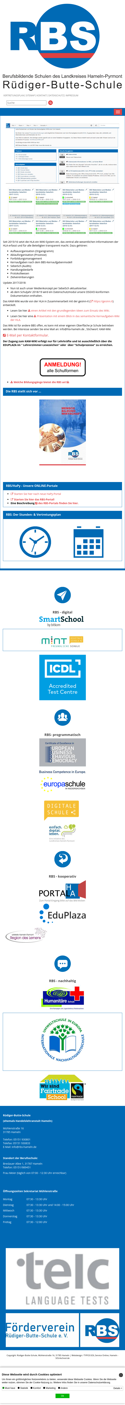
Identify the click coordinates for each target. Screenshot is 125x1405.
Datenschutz (56, 95)
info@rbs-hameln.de (24, 1147)
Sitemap (30, 95)
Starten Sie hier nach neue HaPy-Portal (37, 494)
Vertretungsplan (13, 95)
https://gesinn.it (103, 301)
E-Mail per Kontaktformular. (28, 335)
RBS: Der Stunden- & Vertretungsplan (33, 515)
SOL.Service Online (100, 1355)
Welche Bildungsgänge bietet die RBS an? (40, 382)
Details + (117, 1388)
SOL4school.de (63, 1358)
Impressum (72, 95)
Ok (62, 1396)
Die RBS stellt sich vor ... (23, 391)
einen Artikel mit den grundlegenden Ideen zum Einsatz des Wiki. (70, 310)
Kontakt (42, 95)
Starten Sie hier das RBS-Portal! (34, 499)
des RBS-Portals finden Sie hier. (58, 503)
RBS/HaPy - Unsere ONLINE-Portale (32, 486)
